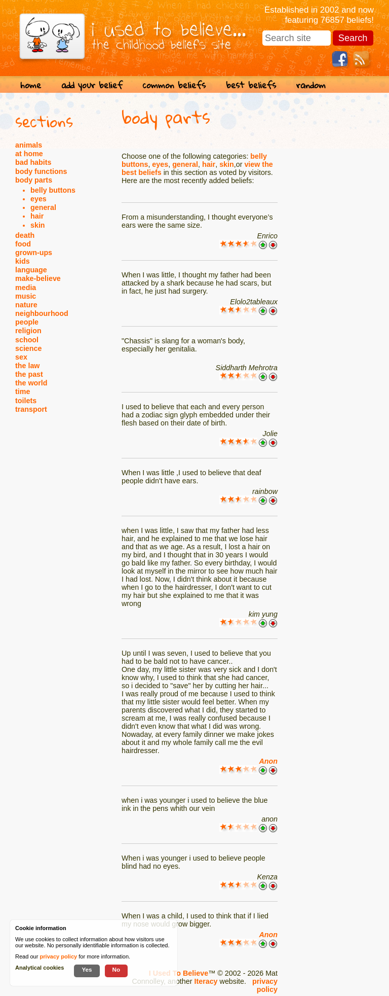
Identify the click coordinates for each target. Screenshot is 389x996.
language (31, 270)
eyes (38, 199)
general (43, 207)
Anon (268, 761)
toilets (25, 401)
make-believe (38, 278)
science (28, 348)
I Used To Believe (178, 973)
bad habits (33, 162)
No (116, 969)
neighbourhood (41, 313)
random (311, 85)
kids (22, 261)
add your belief (92, 85)
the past (29, 374)
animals (28, 145)
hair (37, 216)
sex (21, 357)
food (23, 244)
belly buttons (52, 190)
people (26, 322)
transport (31, 409)
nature (26, 305)
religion (28, 331)
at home (29, 154)
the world (31, 383)
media (25, 287)
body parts (33, 180)
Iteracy (205, 981)
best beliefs (251, 85)
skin (37, 225)
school (26, 340)
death (24, 235)
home (30, 85)
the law (27, 366)
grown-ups (33, 252)
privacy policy (265, 985)
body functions (41, 171)
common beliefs (174, 85)
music (25, 296)
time (22, 391)
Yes (87, 969)
